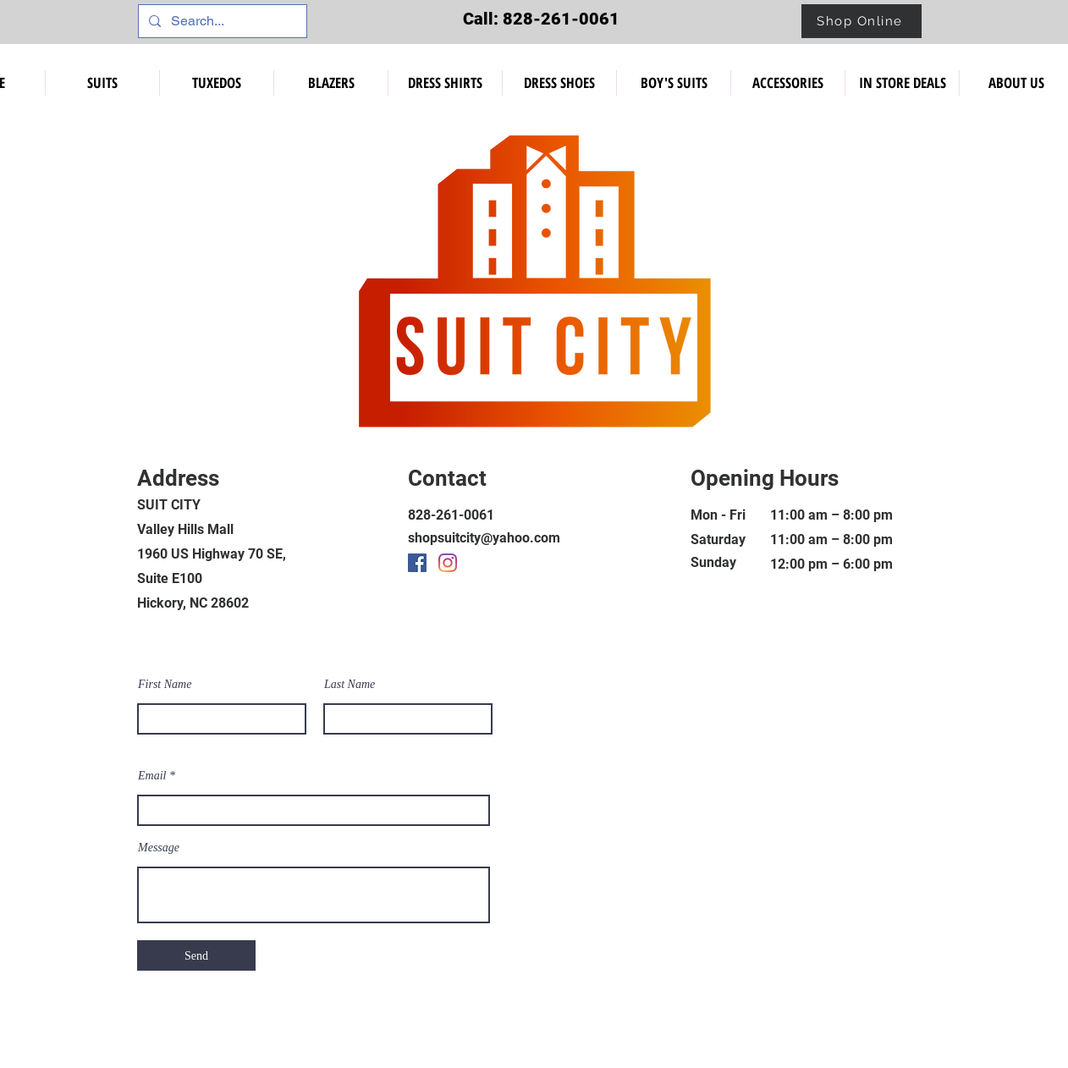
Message (158, 848)
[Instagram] (447, 562)
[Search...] (221, 21)
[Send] (196, 955)
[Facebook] (417, 562)
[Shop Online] (861, 21)
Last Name (349, 685)
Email (152, 776)
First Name (164, 685)
